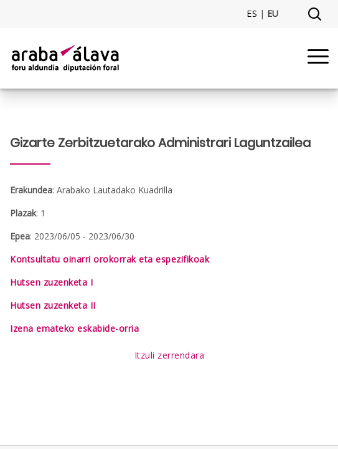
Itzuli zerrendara (169, 355)
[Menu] (318, 58)
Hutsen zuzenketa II (53, 305)
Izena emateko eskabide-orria (74, 328)
